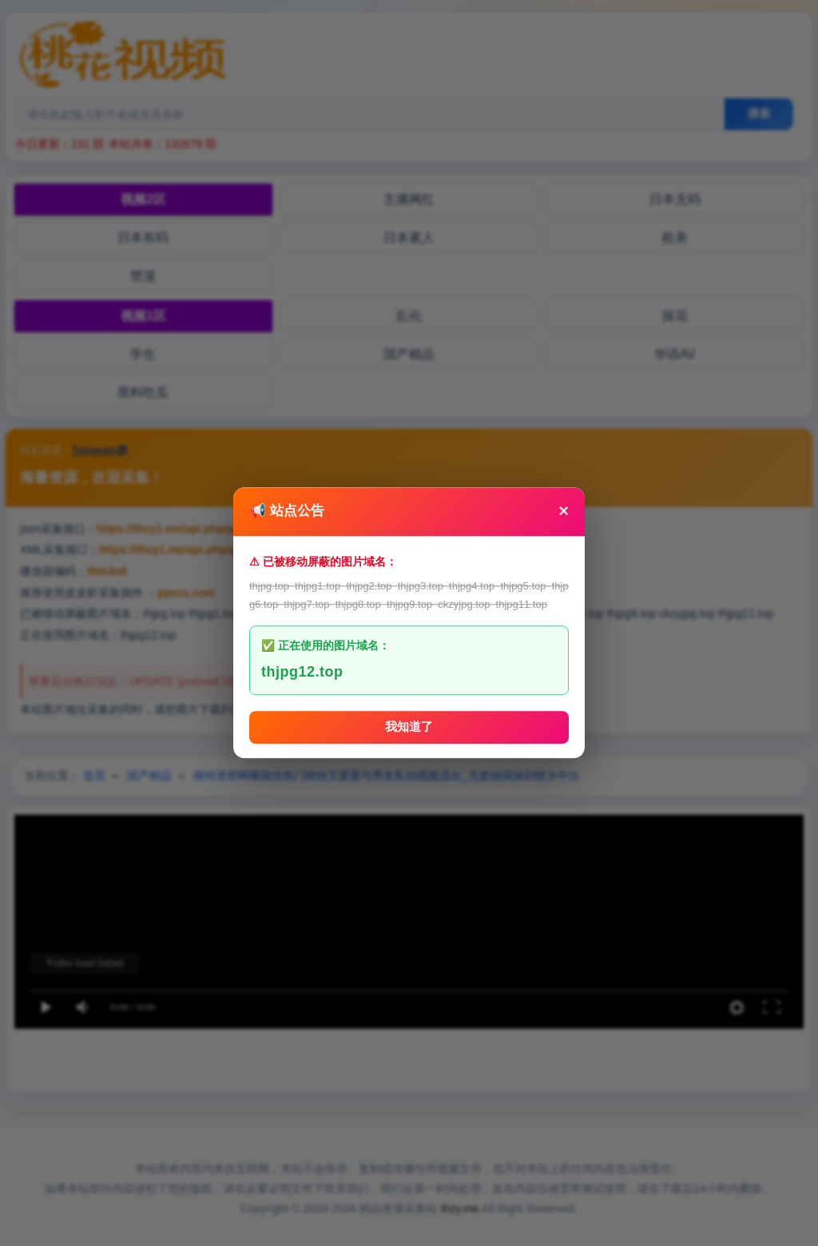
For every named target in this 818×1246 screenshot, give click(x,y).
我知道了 (409, 727)
